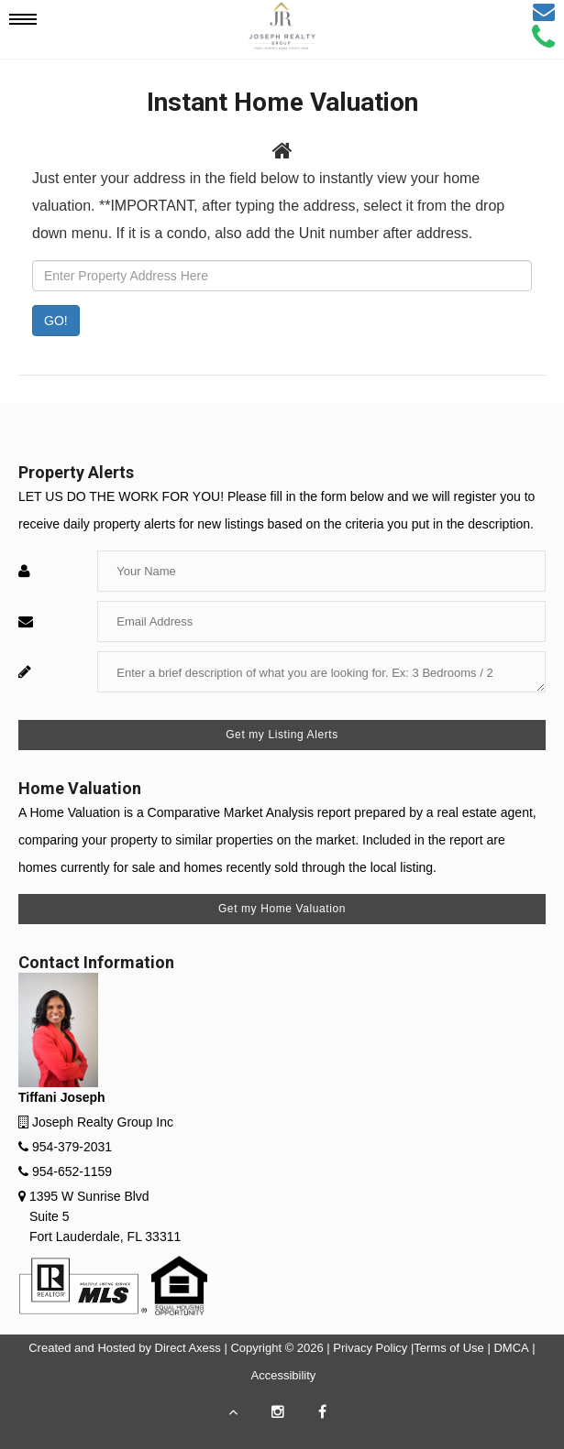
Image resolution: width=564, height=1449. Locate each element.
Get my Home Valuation (282, 908)
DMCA (510, 1348)
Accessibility (283, 1375)
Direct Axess (188, 1348)
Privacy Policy (370, 1348)
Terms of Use (449, 1348)
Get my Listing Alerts (282, 734)
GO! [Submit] (56, 320)
